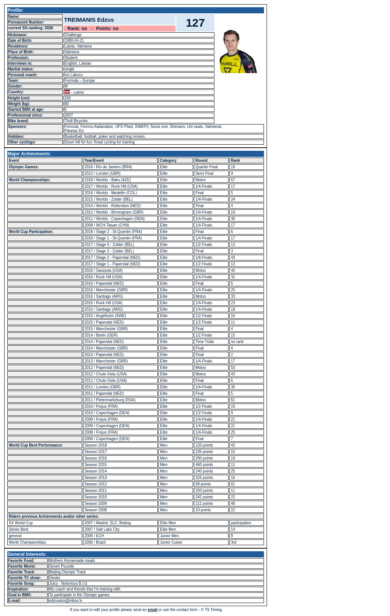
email (153, 610)
